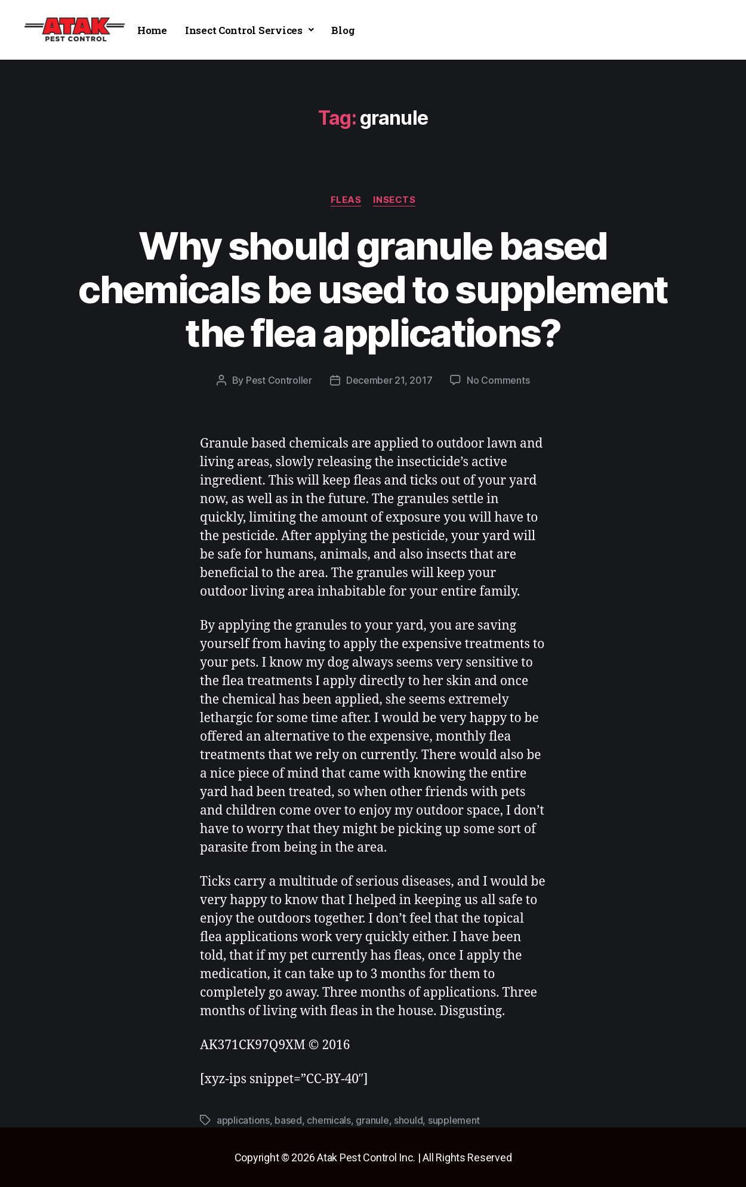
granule (372, 1120)
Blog (342, 30)
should (408, 1120)
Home (152, 30)
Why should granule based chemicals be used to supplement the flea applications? (373, 289)
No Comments (498, 380)
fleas (346, 200)
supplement (454, 1120)
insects (394, 200)
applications (243, 1120)
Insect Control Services (249, 30)
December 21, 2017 (389, 380)
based (288, 1120)
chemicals (329, 1120)
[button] (249, 30)
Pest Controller (279, 380)
